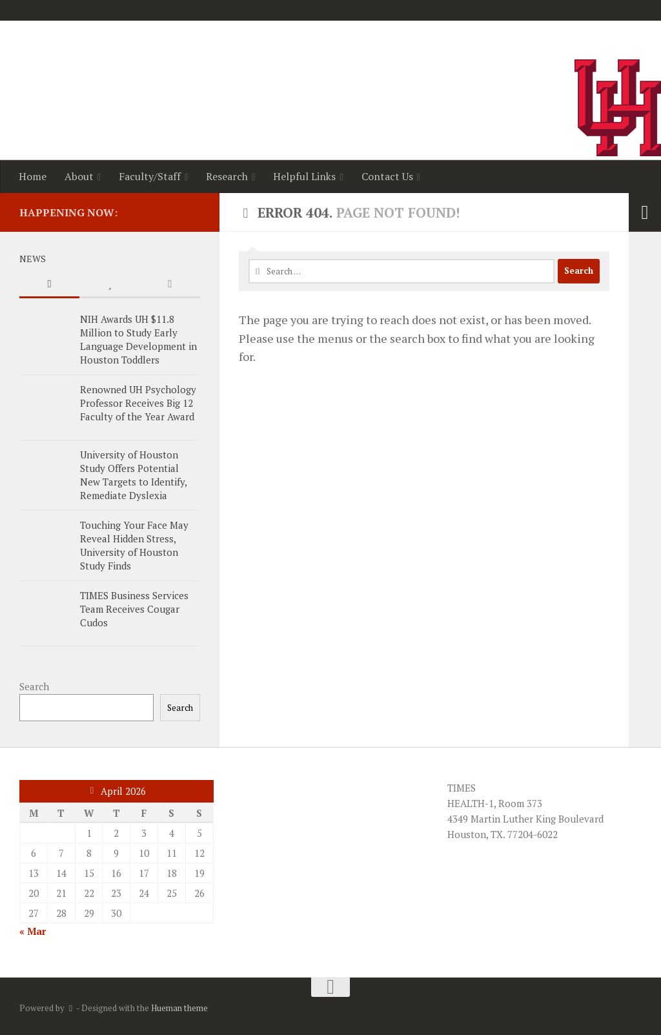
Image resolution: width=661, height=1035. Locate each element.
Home (32, 176)
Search (34, 686)
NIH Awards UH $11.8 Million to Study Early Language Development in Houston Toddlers (138, 339)
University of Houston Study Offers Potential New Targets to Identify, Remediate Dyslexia (133, 475)
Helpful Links (304, 176)
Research (227, 176)
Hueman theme (179, 1008)
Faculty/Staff (150, 176)
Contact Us (387, 176)
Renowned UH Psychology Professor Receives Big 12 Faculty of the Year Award (138, 403)
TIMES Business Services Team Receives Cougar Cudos (134, 609)
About (79, 176)
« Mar (32, 931)
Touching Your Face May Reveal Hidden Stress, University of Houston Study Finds (134, 545)
